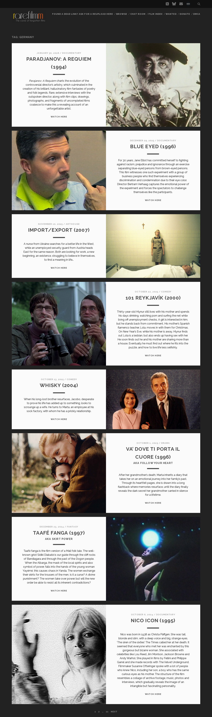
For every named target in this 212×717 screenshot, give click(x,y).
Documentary (71, 53)
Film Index (155, 14)
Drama (165, 443)
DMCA (196, 14)
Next (114, 711)
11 (107, 711)
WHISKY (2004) (59, 385)
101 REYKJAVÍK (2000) (153, 298)
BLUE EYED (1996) (153, 146)
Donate (185, 14)
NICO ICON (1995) (153, 620)
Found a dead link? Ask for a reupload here (82, 14)
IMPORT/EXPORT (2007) (59, 230)
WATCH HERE (59, 116)
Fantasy (72, 526)
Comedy (166, 291)
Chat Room (137, 14)
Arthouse (73, 224)
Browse (121, 14)
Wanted (171, 14)
